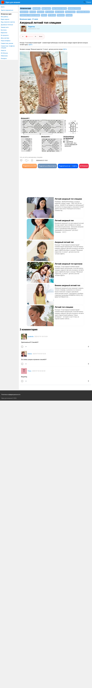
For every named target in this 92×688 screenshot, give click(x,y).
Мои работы (4, 16)
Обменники (4, 56)
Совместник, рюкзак (7, 43)
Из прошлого (5, 35)
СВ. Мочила (4, 53)
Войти (2, 7)
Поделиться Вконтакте (47, 166)
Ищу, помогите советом (8, 22)
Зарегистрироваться (7, 10)
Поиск (88, 2)
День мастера (5, 38)
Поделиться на (68, 166)
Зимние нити (5, 27)
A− (23, 36)
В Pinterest (84, 166)
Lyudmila (31, 336)
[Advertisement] (38, 185)
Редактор (31, 26)
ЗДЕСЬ (30, 44)
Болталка (3, 30)
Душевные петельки (7, 24)
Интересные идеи (6, 14)
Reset (40, 36)
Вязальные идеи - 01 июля (29, 19)
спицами (39, 157)
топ (21, 157)
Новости (3, 50)
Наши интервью (5, 40)
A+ (35, 36)
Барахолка (4, 32)
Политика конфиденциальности (10, 394)
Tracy (29, 371)
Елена (30, 354)
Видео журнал (5, 19)
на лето (25, 157)
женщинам (32, 157)
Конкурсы (4, 58)
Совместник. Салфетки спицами (8, 47)
